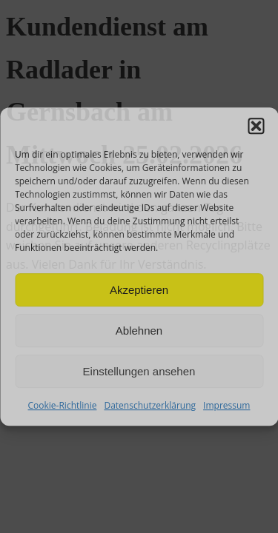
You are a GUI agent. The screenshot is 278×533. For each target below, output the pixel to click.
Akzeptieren (139, 290)
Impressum (226, 405)
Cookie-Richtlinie (62, 405)
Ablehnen (139, 330)
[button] (255, 125)
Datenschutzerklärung (150, 405)
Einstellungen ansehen (139, 371)
